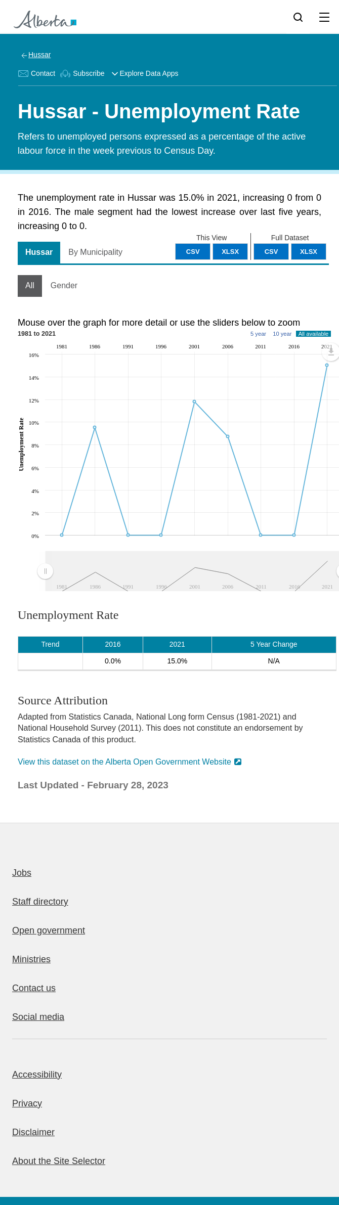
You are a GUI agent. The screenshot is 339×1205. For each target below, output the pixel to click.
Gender (64, 285)
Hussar (39, 55)
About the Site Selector (58, 1161)
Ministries (31, 959)
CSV (271, 251)
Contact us (34, 988)
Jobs (21, 873)
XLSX (308, 251)
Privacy (27, 1103)
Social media (38, 1017)
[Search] (298, 16)
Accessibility (37, 1074)
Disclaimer (33, 1132)
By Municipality (95, 252)
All (29, 285)
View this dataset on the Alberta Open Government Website (124, 761)
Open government (48, 930)
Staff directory (40, 902)
